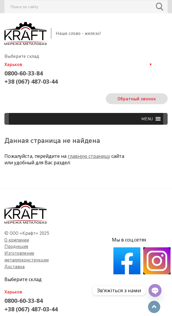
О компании (16, 240)
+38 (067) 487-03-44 (31, 81)
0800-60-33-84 (23, 73)
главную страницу (89, 156)
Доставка (14, 266)
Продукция (16, 246)
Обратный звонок (136, 98)
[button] (147, 119)
